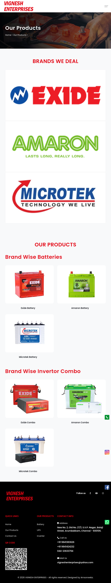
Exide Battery (28, 310)
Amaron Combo (80, 424)
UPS (39, 530)
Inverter (41, 536)
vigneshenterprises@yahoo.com (75, 562)
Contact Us (10, 536)
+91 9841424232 (65, 546)
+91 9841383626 (65, 542)
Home (8, 35)
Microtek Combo (28, 473)
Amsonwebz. (87, 577)
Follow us (81, 493)
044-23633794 (65, 551)
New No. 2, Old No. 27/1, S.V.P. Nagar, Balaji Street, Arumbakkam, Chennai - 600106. (80, 529)
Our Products (19, 35)
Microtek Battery (28, 359)
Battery (40, 524)
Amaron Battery (80, 310)
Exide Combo (28, 424)
